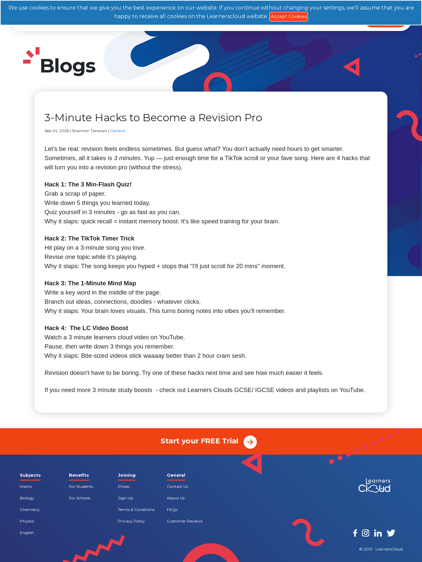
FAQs (172, 509)
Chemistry (30, 509)
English (27, 532)
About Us (176, 497)
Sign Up (125, 497)
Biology (27, 497)
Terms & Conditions (136, 509)
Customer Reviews (184, 521)
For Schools (79, 497)
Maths (26, 486)
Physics (27, 521)
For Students (81, 486)
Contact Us (177, 486)
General (117, 130)
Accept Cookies (289, 16)
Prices (123, 486)
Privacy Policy (131, 521)
